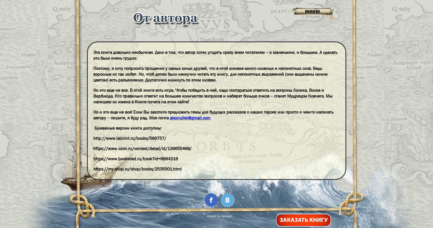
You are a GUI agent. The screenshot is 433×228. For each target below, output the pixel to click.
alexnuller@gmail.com (190, 118)
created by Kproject (219, 216)
